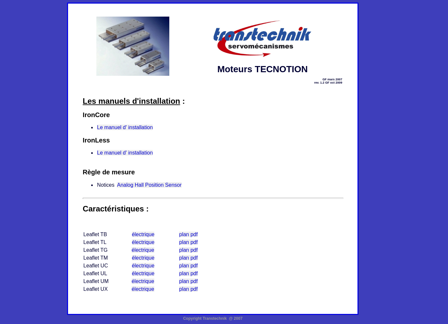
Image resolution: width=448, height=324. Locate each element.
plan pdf (188, 234)
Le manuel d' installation (125, 127)
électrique (143, 234)
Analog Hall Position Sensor (149, 185)
